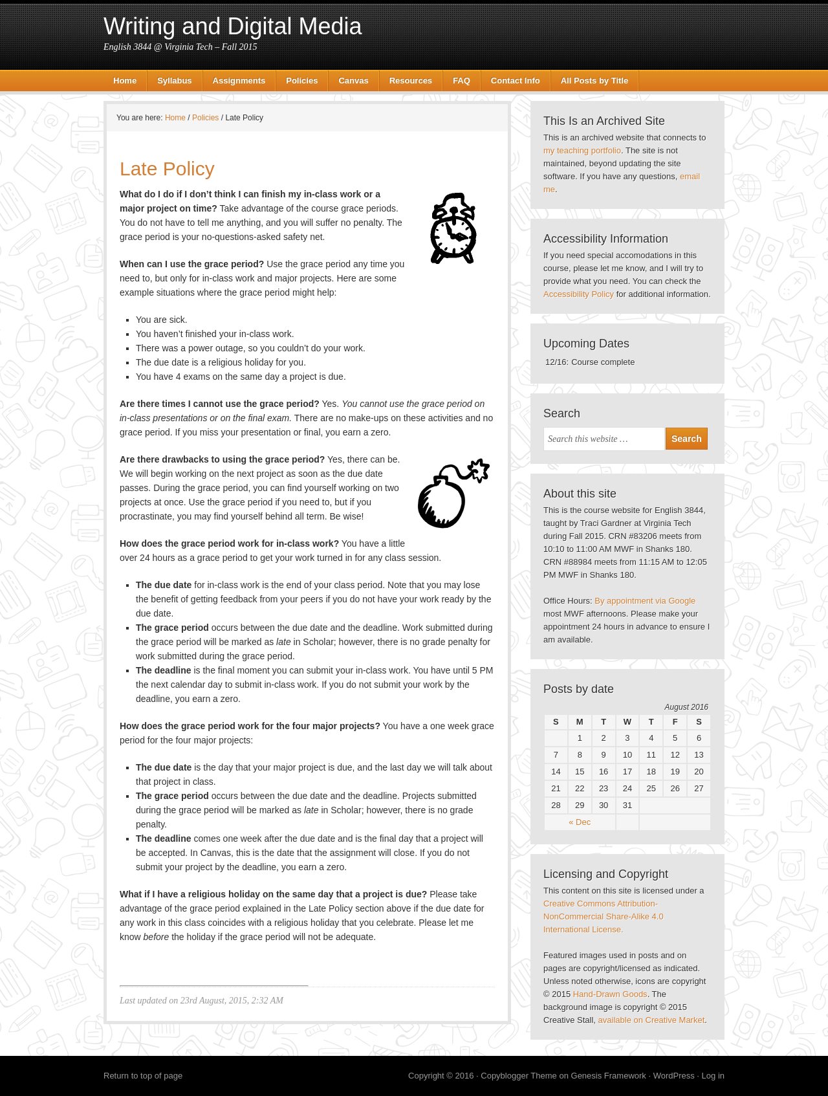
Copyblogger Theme (519, 1075)
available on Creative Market (651, 1020)
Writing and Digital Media (233, 26)
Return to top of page (143, 1075)
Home (124, 80)
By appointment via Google (644, 601)
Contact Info (515, 80)
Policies (302, 80)
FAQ (461, 80)
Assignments (239, 80)
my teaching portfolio (582, 150)
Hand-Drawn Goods (610, 994)
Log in (713, 1075)
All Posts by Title (595, 80)
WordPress (674, 1075)
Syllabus (174, 80)
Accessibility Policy (578, 294)
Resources (410, 80)
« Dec (580, 822)
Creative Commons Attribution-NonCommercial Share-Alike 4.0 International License (603, 916)
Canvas (353, 80)
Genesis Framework (608, 1075)
